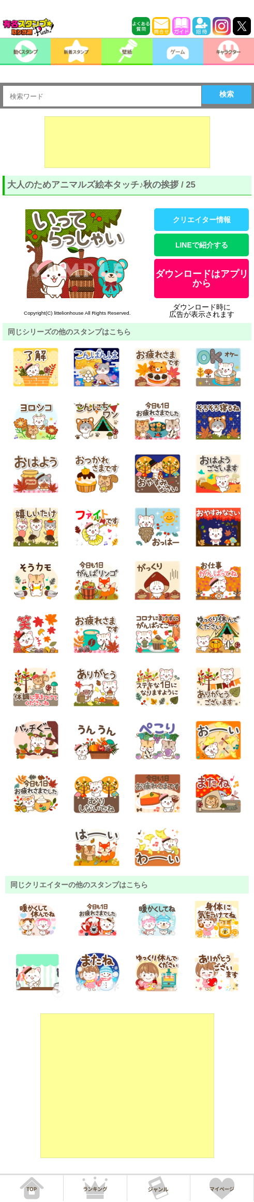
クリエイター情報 (202, 219)
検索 (226, 94)
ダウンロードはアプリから (201, 278)
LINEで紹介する (201, 245)
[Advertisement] (127, 142)
